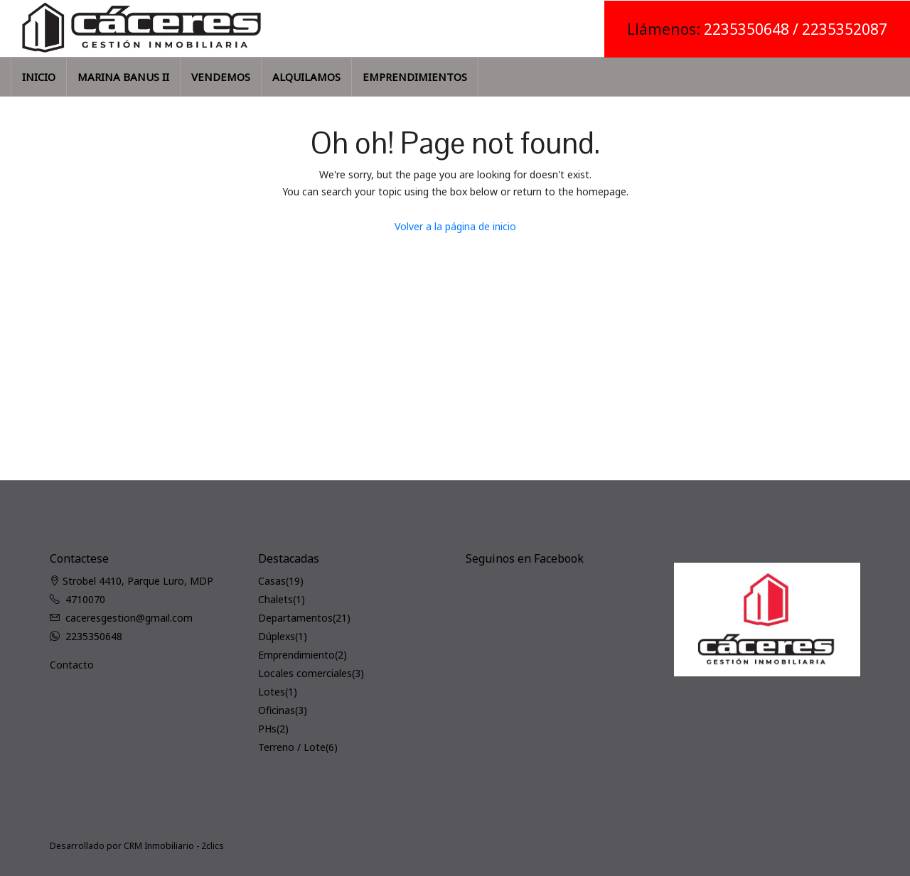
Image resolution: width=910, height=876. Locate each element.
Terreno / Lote (292, 747)
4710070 (85, 599)
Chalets (275, 599)
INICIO (38, 77)
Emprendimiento (296, 654)
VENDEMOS (220, 77)
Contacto (72, 664)
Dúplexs (276, 636)
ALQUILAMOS (306, 77)
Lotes (271, 691)
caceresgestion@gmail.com (129, 617)
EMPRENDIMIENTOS (415, 77)
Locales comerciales (305, 673)
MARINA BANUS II (123, 77)
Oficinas (276, 710)
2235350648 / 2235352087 (795, 29)
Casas (272, 581)
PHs (267, 728)
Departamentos (295, 617)
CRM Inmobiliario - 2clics (174, 846)
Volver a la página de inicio (455, 226)
